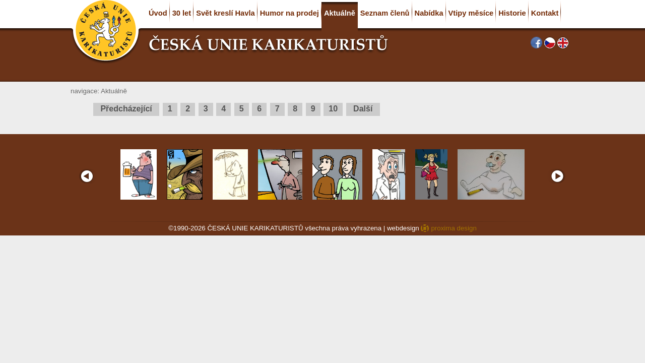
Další (363, 108)
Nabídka (429, 13)
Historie (512, 13)
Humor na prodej (289, 13)
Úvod (158, 13)
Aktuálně (339, 13)
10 (333, 108)
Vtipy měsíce (471, 13)
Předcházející (126, 108)
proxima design (453, 228)
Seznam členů (385, 13)
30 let (181, 13)
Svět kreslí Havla (225, 13)
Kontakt (545, 13)
